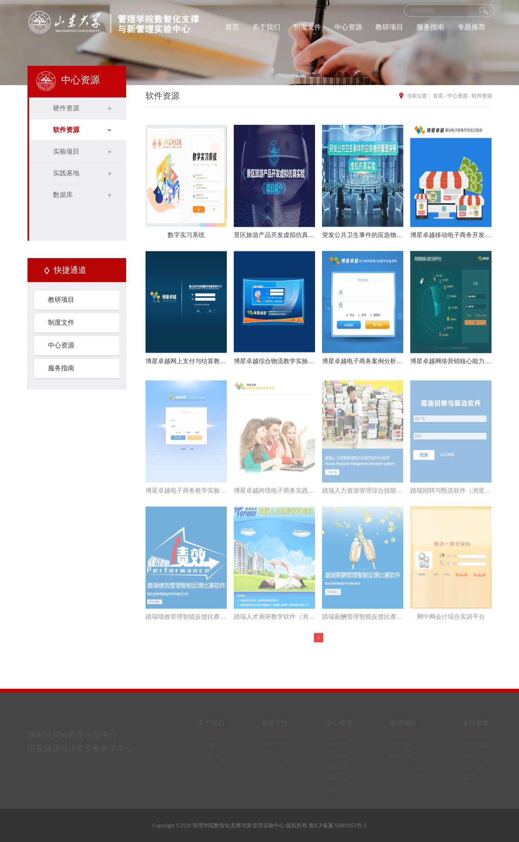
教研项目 (389, 27)
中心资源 (348, 27)
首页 (232, 27)
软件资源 (66, 129)
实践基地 (66, 173)
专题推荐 (471, 27)
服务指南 (430, 27)
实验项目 (66, 151)
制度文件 (307, 27)
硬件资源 (66, 108)
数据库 (63, 195)
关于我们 (266, 27)
